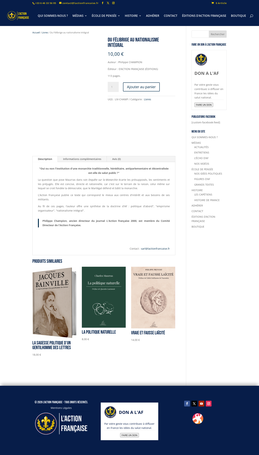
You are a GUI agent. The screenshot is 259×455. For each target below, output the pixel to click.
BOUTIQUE (238, 16)
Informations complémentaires (82, 159)
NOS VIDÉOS (201, 163)
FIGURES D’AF (202, 179)
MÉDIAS (77, 16)
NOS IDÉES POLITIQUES (208, 173)
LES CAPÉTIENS (203, 194)
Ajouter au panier (141, 86)
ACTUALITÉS (201, 147)
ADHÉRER (152, 16)
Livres (45, 32)
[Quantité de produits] (113, 87)
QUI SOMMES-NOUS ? (53, 16)
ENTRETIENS (201, 152)
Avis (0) (116, 159)
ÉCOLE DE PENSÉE (104, 16)
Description (45, 159)
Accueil (36, 32)
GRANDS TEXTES (204, 184)
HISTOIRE (131, 16)
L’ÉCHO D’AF (201, 158)
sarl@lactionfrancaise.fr (155, 248)
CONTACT (170, 16)
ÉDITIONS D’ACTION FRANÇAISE (204, 16)
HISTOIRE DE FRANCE (207, 200)
